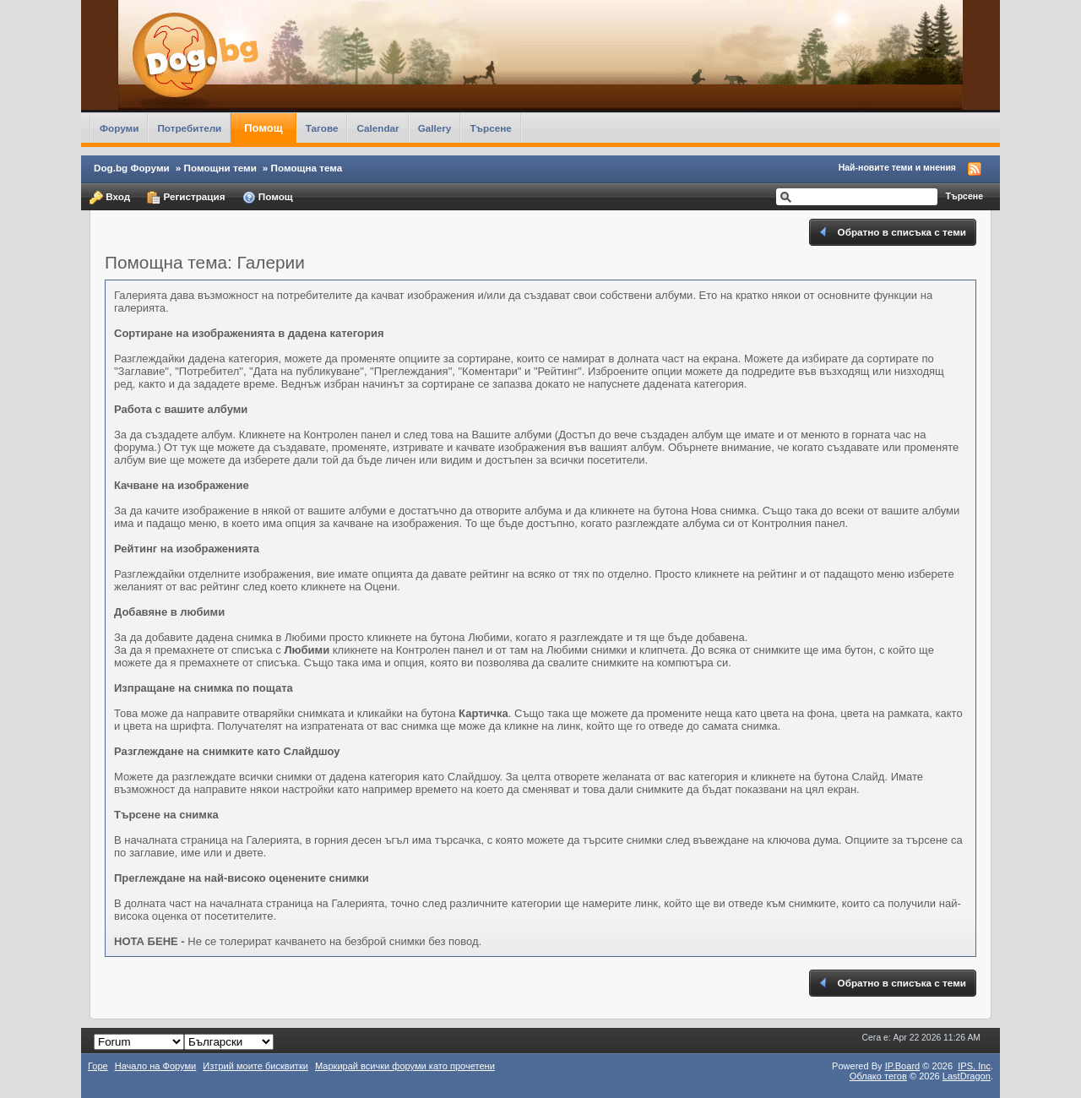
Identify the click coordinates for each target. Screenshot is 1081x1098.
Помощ (263, 128)
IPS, (974, 1066)
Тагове (322, 127)
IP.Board (903, 1066)
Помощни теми (220, 167)
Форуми (119, 127)
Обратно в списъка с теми (891, 232)
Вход (110, 197)
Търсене (491, 127)
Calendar (377, 127)
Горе (98, 1066)
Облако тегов (878, 1076)
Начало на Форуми (156, 1066)
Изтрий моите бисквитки (255, 1066)
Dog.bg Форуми (132, 167)
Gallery (435, 127)
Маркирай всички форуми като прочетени (405, 1066)
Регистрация (186, 197)
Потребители (189, 127)
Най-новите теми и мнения (897, 167)
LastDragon (966, 1076)
